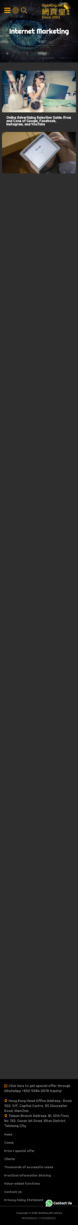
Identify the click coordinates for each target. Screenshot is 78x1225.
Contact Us (13, 1192)
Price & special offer (19, 1151)
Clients (9, 1159)
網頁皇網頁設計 (30, 1218)
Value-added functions (22, 1183)
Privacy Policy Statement (23, 1200)
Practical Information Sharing (27, 1175)
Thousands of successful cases (28, 1167)
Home (8, 1134)
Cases (9, 1142)
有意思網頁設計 (48, 1218)
